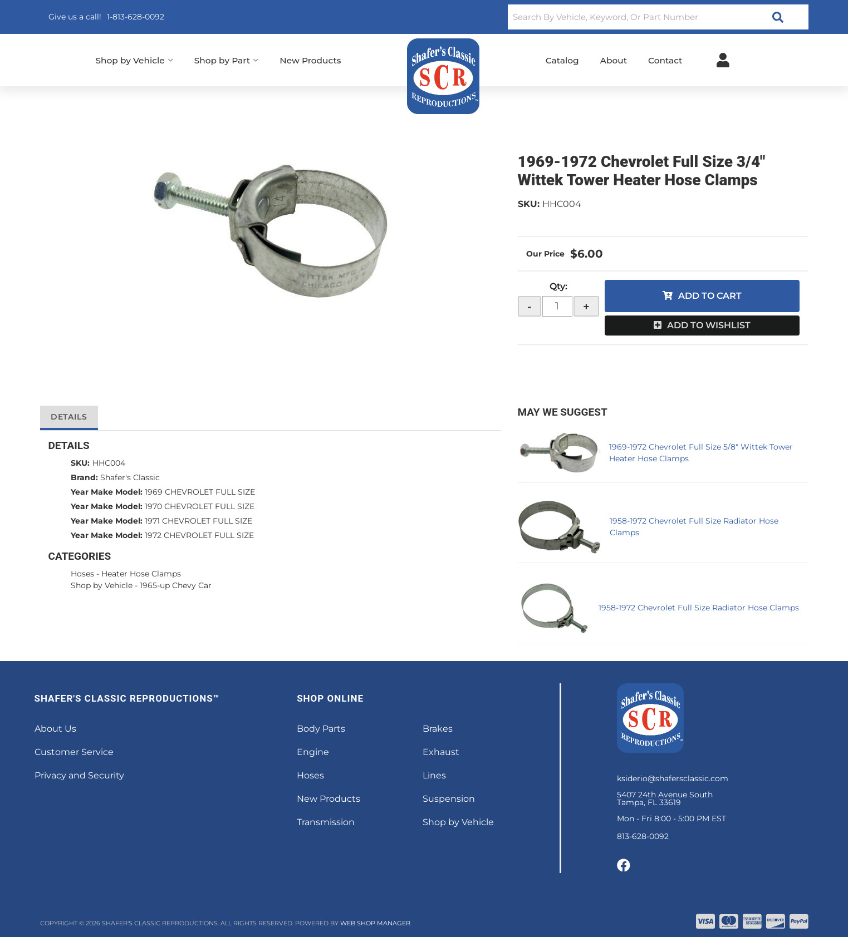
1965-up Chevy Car (176, 585)
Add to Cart (710, 295)
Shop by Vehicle (102, 585)
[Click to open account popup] (723, 60)
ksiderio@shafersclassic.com (672, 778)
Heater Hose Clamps (141, 574)
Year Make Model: (107, 492)
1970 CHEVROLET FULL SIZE (199, 506)
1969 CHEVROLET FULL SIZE (200, 492)
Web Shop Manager (375, 923)
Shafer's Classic (130, 477)
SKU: (529, 204)
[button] (658, 16)
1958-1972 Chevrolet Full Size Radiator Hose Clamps (699, 608)
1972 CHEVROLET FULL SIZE (199, 535)
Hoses (82, 574)
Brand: (84, 477)
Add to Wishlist (709, 325)
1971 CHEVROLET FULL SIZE (198, 521)
